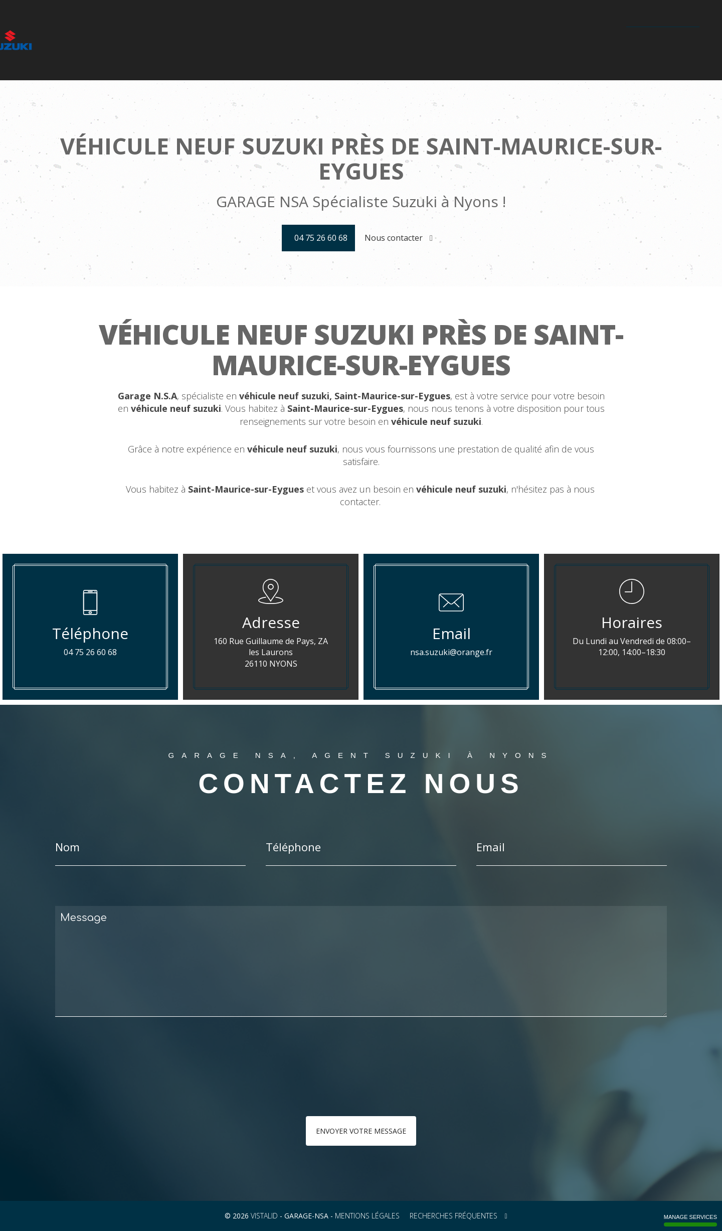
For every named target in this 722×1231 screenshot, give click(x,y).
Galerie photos (430, 40)
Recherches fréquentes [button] (458, 1215)
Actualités (563, 40)
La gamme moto (203, 40)
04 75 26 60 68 (665, 40)
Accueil (96, 40)
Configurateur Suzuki (276, 40)
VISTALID (264, 1215)
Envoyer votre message (361, 1131)
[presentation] (161, 1086)
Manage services (690, 1220)
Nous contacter (399, 237)
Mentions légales (367, 1215)
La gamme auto (142, 40)
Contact (603, 40)
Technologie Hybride (501, 40)
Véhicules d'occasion (359, 40)
